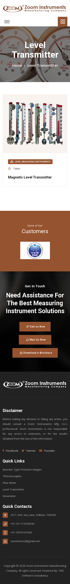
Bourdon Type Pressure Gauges (22, 469)
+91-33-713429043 (22, 523)
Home (17, 65)
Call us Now (36, 326)
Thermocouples (12, 476)
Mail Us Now (36, 339)
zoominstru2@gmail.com (25, 541)
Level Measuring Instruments (30, 161)
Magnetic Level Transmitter (30, 177)
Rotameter (9, 496)
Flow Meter (9, 482)
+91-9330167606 (21, 532)
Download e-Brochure (36, 352)
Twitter (29, 450)
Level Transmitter (13, 489)
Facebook (10, 450)
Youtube (47, 450)
